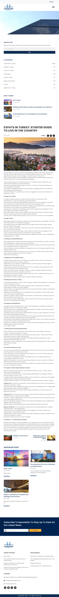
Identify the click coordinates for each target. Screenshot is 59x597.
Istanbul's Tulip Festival (20, 436)
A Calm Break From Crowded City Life (40, 566)
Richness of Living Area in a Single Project (42, 556)
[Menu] (53, 7)
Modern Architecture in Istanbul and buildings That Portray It (32, 107)
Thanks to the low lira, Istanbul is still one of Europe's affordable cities (16, 568)
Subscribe (35, 530)
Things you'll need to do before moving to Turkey (39, 437)
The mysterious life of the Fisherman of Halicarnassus (30, 114)
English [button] (51, 1)
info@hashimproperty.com (13, 580)
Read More (7, 476)
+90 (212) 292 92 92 (10, 584)
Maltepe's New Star (35, 563)
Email (29, 52)
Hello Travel (17, 100)
